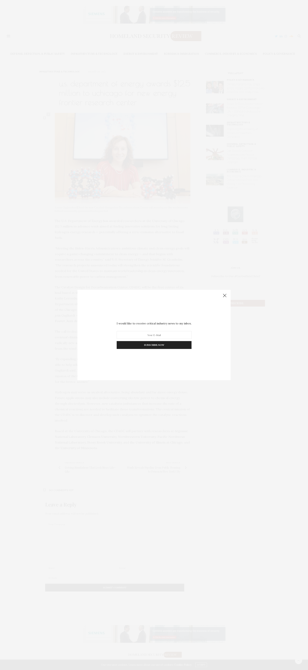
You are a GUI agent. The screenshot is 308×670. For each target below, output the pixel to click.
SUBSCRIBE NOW (154, 344)
